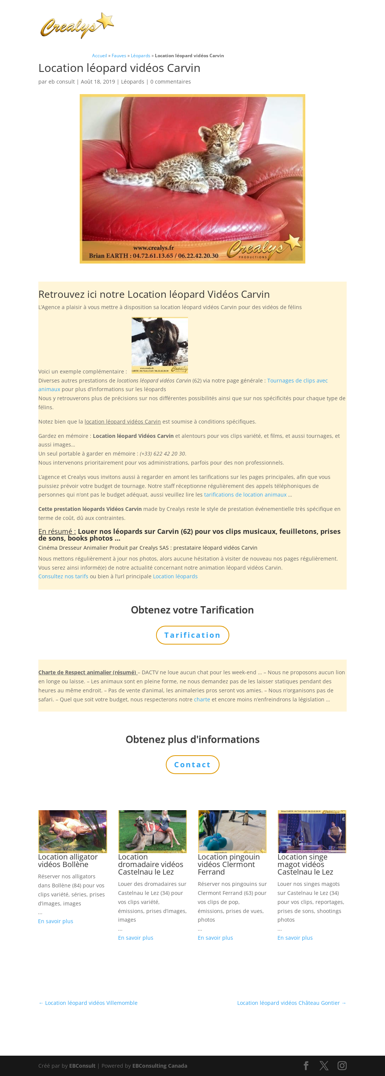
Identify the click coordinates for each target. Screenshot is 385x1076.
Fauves (119, 55)
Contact (178, 35)
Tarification (141, 35)
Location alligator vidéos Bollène (68, 860)
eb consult (62, 81)
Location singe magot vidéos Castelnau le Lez (305, 864)
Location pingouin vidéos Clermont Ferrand (229, 864)
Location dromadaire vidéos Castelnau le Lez (150, 864)
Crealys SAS (154, 547)
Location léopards (175, 576)
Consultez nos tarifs (63, 576)
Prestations (240, 16)
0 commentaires (170, 81)
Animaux (194, 16)
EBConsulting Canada (159, 1065)
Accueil (99, 55)
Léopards (140, 55)
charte (202, 699)
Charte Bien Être (148, 16)
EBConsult (82, 1065)
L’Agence (287, 16)
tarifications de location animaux (245, 494)
